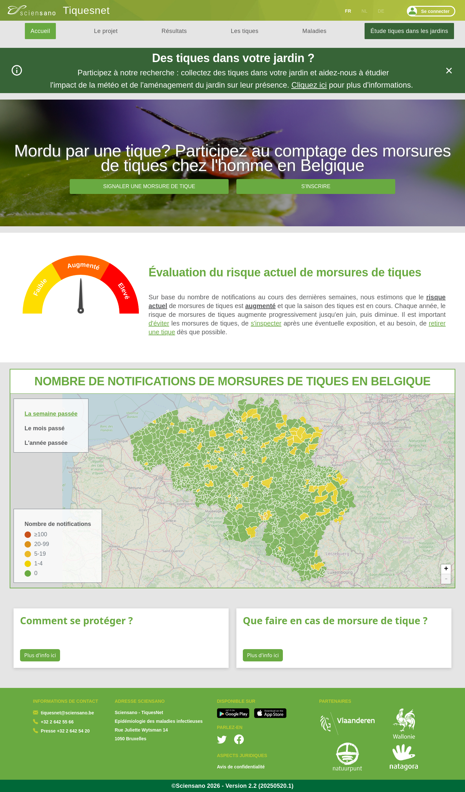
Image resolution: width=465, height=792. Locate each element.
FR (348, 11)
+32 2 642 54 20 (73, 730)
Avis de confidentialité (241, 766)
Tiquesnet (86, 10)
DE (381, 11)
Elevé (124, 291)
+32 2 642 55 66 (57, 721)
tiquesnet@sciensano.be (67, 712)
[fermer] (449, 70)
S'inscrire (315, 186)
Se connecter (428, 11)
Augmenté (83, 266)
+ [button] (446, 569)
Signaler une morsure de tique (149, 186)
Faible (40, 287)
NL (364, 11)
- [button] (446, 579)
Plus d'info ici (40, 655)
